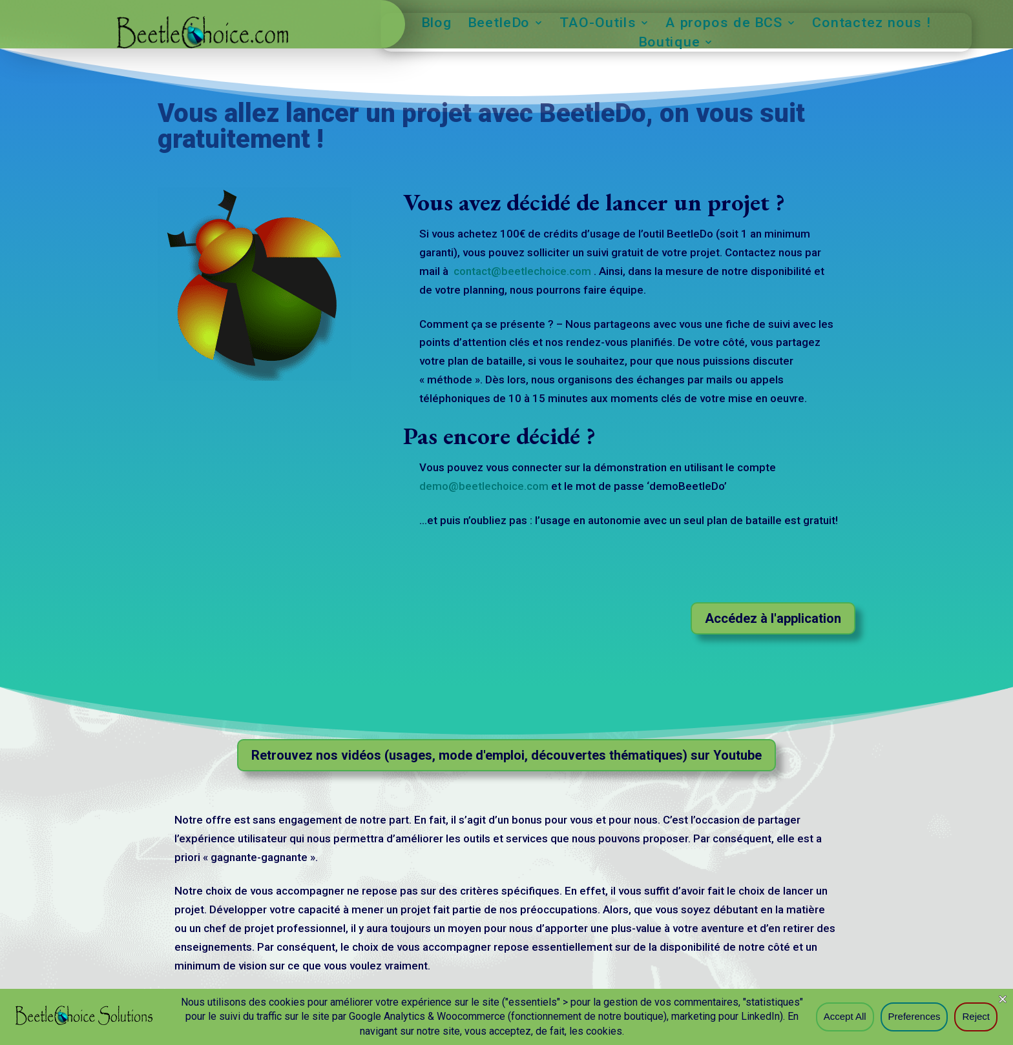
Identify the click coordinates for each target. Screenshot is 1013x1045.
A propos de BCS (723, 24)
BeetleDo (499, 24)
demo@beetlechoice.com (483, 486)
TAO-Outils (597, 24)
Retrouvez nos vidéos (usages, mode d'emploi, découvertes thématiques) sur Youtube (506, 755)
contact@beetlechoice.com (524, 271)
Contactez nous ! (872, 24)
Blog (437, 24)
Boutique (669, 43)
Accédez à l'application (773, 618)
